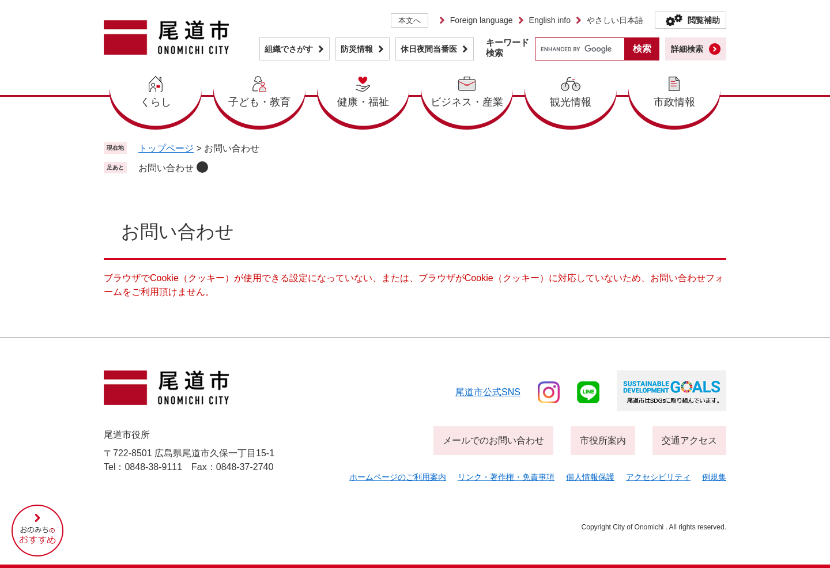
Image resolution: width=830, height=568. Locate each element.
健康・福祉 (363, 102)
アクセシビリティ (658, 477)
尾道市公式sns (487, 392)
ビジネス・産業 (467, 102)
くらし (155, 102)
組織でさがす (289, 49)
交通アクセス (689, 440)
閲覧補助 (704, 20)
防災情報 (357, 49)
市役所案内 (603, 440)
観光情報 (570, 102)
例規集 (714, 477)
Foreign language (481, 20)
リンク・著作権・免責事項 (506, 477)
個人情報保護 (590, 477)
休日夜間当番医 (429, 49)
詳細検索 (687, 49)
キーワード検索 (507, 47)
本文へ (409, 20)
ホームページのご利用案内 (397, 477)
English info (550, 20)
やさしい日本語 (615, 20)
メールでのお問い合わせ (493, 440)
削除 (202, 167)
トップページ (166, 148)
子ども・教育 (259, 102)
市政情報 (674, 102)
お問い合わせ (166, 168)
